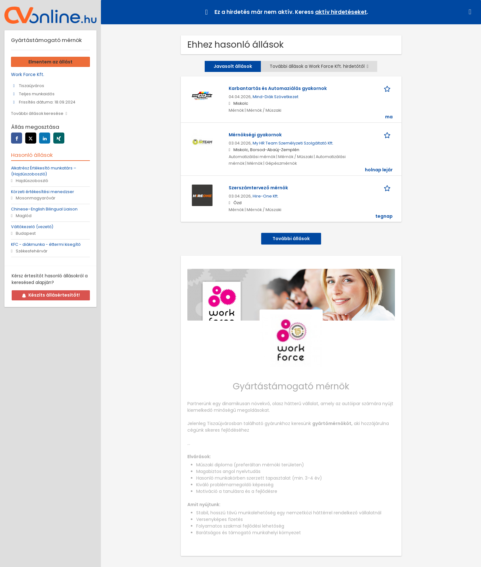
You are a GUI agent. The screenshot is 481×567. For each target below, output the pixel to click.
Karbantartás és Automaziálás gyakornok (278, 88)
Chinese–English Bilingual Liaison (44, 209)
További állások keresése (37, 113)
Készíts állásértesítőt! (51, 295)
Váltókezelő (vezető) (32, 226)
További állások (291, 238)
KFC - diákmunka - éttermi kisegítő (46, 244)
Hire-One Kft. (266, 196)
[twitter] (30, 138)
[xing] (58, 138)
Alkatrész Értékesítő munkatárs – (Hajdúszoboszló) (43, 171)
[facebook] (16, 138)
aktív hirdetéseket (341, 12)
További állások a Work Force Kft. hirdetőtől (319, 66)
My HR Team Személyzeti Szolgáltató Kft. (293, 143)
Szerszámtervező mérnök (258, 188)
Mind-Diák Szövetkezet (275, 96)
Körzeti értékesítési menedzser (42, 191)
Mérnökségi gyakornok (255, 135)
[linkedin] (44, 138)
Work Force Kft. (27, 74)
